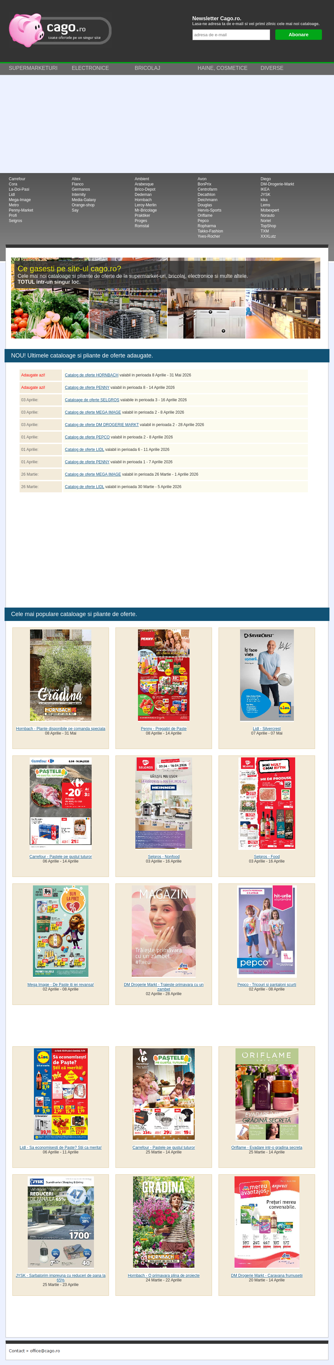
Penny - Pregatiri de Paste (164, 728)
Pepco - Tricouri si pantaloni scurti (266, 984)
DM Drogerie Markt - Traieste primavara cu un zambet (164, 987)
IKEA (265, 189)
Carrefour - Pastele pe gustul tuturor (60, 856)
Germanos (81, 189)
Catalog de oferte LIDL (84, 449)
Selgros (15, 220)
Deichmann (208, 200)
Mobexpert (270, 210)
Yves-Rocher (209, 236)
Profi (13, 215)
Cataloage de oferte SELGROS (92, 400)
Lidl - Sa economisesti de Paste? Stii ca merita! (61, 1147)
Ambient (142, 179)
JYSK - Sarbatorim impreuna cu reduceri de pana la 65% (61, 1277)
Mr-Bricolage (146, 210)
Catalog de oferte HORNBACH (91, 375)
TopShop (268, 226)
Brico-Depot (145, 189)
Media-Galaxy (84, 200)
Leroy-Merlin (146, 205)
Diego (266, 179)
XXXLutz (268, 236)
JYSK (265, 194)
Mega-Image (20, 200)
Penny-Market (21, 210)
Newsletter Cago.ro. (258, 21)
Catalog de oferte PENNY (87, 387)
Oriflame (205, 215)
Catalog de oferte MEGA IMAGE (93, 412)
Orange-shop (83, 205)
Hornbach (143, 200)
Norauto (268, 215)
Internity (79, 194)
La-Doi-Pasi (19, 189)
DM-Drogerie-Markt (277, 184)
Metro (14, 205)
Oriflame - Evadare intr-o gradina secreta (266, 1147)
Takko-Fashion (210, 231)
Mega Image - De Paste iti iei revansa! (60, 984)
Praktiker (142, 215)
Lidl (12, 194)
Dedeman (143, 194)
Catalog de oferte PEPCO (87, 437)
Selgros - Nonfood (164, 856)
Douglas (205, 205)
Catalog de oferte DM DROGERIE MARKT (102, 424)
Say (75, 210)
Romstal (142, 226)
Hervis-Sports (209, 210)
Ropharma (207, 226)
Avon (202, 179)
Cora (13, 184)
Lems (265, 205)
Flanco (78, 184)
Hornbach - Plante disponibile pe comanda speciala (60, 728)
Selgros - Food (267, 856)
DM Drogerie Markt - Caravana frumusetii (266, 1275)
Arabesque (144, 184)
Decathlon (206, 194)
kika (264, 200)
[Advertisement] (167, 124)
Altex (76, 179)
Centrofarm (207, 189)
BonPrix (204, 184)
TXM (265, 231)
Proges (141, 220)
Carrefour (17, 179)
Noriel (266, 220)
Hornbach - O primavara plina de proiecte (164, 1275)
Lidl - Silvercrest (267, 728)
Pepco (203, 220)
